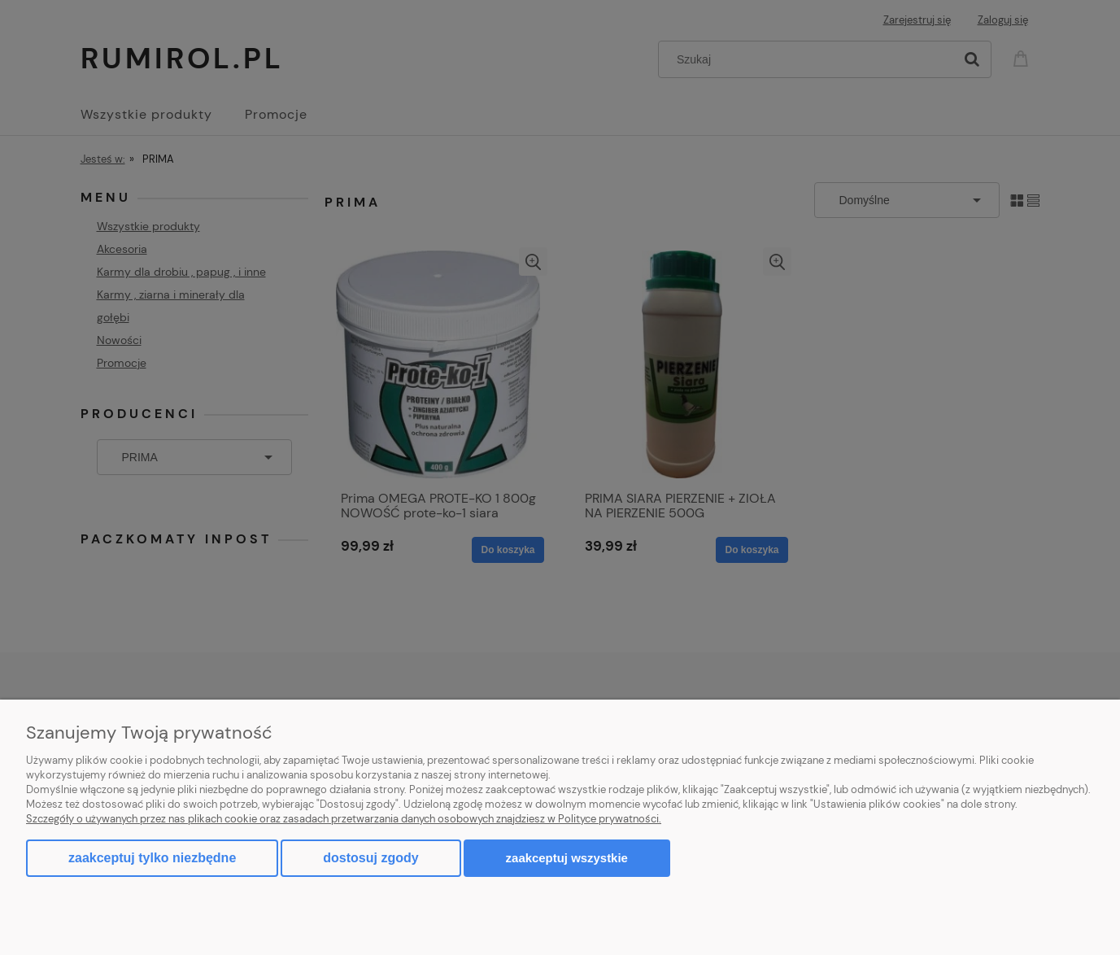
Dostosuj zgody (370, 858)
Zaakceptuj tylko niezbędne (152, 858)
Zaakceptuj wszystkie (567, 858)
